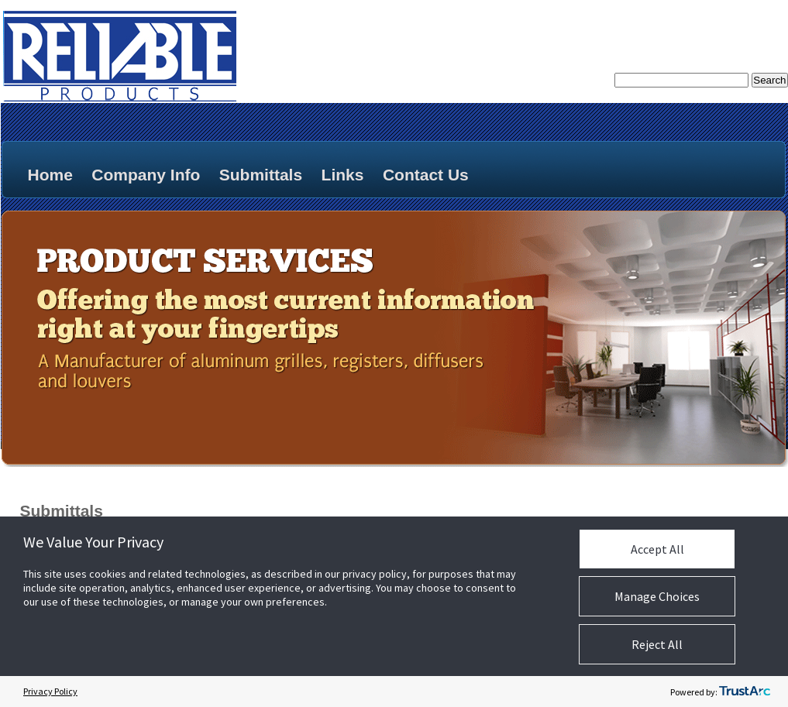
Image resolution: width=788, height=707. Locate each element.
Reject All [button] (657, 644)
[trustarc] (744, 691)
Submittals (260, 175)
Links (343, 175)
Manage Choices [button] (657, 596)
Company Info (145, 175)
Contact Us (426, 175)
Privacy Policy (50, 691)
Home (50, 175)
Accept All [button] (657, 549)
